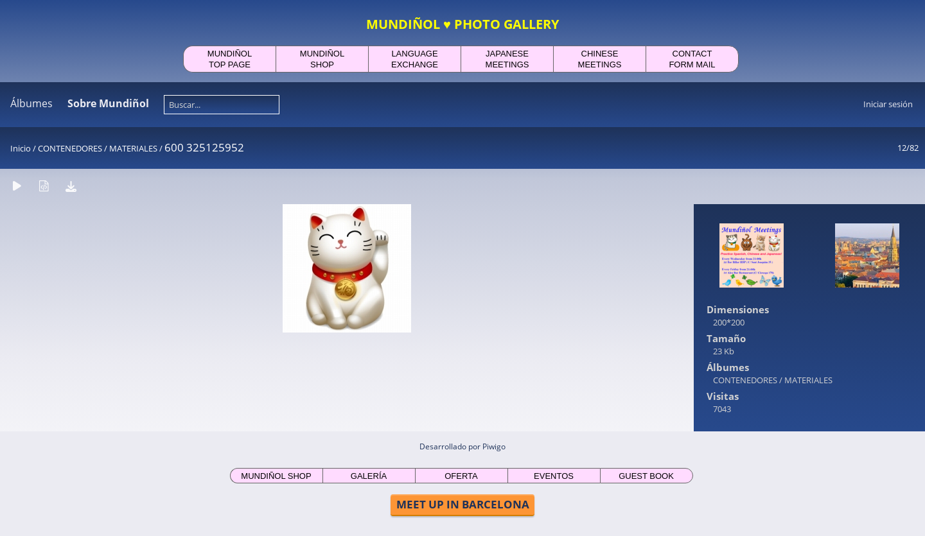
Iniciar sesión (888, 104)
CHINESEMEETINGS (600, 59)
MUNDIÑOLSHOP (322, 59)
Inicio (20, 148)
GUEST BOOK (646, 476)
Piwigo (494, 446)
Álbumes (31, 103)
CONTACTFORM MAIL (692, 59)
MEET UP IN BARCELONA (462, 504)
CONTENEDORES (70, 148)
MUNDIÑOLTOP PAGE (229, 59)
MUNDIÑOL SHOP (276, 476)
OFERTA (461, 476)
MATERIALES (133, 148)
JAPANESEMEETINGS (507, 59)
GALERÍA (369, 476)
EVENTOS (554, 476)
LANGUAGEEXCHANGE (414, 59)
